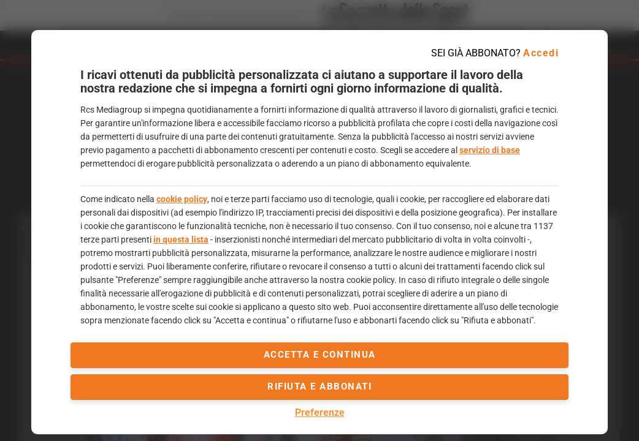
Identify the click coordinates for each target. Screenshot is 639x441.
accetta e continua (320, 354)
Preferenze (320, 412)
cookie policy (181, 199)
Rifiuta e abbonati (319, 386)
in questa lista (181, 239)
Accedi (541, 53)
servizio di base (489, 150)
